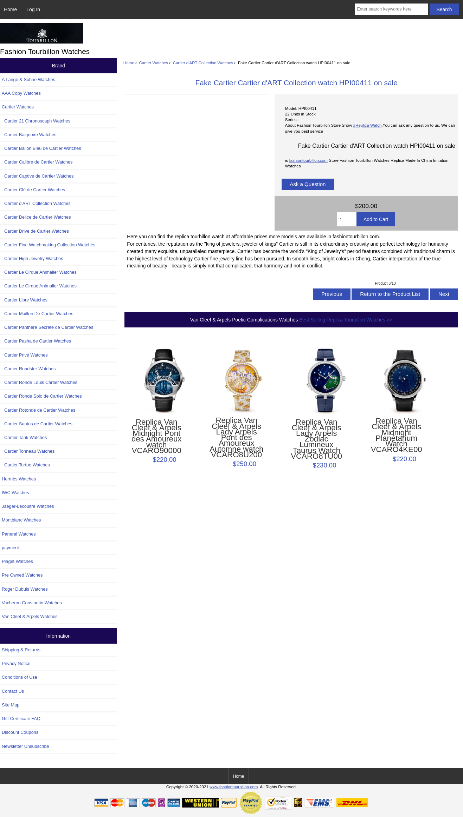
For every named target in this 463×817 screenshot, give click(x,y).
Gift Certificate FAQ (21, 718)
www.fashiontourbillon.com (234, 786)
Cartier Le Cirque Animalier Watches (39, 272)
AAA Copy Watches (21, 93)
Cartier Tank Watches (24, 437)
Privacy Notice (16, 663)
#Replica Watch (367, 125)
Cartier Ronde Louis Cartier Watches (39, 382)
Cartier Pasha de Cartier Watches (36, 341)
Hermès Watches (19, 478)
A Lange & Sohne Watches (28, 79)
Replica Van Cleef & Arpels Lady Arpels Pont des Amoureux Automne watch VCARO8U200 (236, 438)
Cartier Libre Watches (24, 300)
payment (10, 547)
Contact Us (13, 691)
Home (10, 9)
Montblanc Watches (21, 520)
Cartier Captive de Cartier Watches (37, 176)
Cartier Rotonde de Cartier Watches (38, 410)
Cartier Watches (153, 62)
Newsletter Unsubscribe (25, 746)
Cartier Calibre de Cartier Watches (37, 162)
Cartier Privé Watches (25, 355)
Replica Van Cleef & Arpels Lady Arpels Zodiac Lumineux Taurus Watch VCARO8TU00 (316, 439)
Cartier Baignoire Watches (29, 134)
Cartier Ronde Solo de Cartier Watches (42, 396)
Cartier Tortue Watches (26, 464)
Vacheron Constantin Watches (32, 602)
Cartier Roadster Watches (29, 368)
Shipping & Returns (21, 649)
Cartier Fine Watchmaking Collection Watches (48, 244)
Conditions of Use (19, 677)
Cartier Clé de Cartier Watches (33, 189)
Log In (33, 9)
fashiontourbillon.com (308, 160)
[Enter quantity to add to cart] (346, 219)
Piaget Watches (17, 561)
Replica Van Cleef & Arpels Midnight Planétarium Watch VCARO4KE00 (396, 435)
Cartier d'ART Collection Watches (203, 62)
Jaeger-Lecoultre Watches (28, 506)
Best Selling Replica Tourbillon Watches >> (345, 320)
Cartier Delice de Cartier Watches (36, 217)
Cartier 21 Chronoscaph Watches (36, 121)
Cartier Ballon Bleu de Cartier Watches (41, 148)
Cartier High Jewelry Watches (32, 258)
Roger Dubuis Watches (25, 589)
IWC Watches (15, 492)
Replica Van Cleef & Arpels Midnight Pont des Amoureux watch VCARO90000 (156, 436)
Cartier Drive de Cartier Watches (35, 231)
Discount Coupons (20, 732)
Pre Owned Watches (22, 575)
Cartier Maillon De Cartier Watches (37, 313)
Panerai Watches (19, 534)
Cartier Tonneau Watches (28, 451)
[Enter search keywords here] (391, 9)
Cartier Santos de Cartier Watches (37, 423)
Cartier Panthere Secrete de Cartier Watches (47, 327)
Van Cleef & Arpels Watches (30, 616)
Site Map (10, 705)
